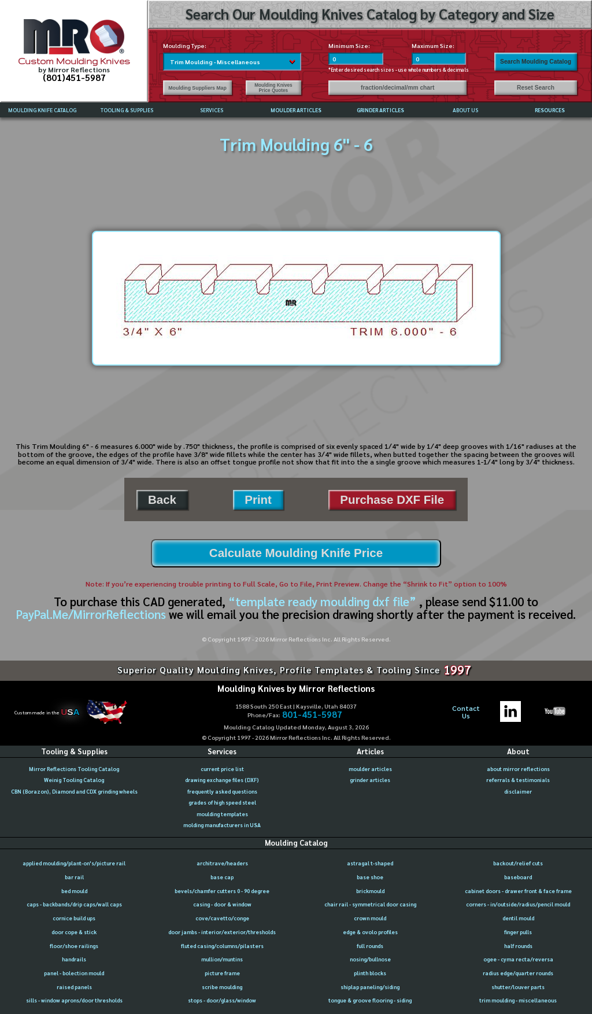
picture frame (222, 972)
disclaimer (518, 791)
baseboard (518, 876)
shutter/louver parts (518, 986)
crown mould (370, 918)
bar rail (74, 876)
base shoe (370, 876)
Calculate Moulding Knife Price (296, 552)
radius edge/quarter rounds (518, 972)
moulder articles (370, 768)
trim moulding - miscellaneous (518, 1000)
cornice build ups (74, 918)
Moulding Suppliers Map (197, 88)
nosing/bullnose (370, 959)
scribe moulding (222, 986)
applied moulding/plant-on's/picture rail (74, 863)
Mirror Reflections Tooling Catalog (74, 768)
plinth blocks (370, 972)
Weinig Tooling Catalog (74, 779)
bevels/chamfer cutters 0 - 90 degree (222, 890)
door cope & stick (74, 931)
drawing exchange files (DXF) (222, 779)
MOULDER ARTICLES (296, 109)
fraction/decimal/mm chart (397, 87)
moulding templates (222, 813)
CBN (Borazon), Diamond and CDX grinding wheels (74, 791)
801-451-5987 (312, 714)
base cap (222, 876)
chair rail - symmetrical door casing (370, 904)
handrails (74, 959)
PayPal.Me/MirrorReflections (92, 614)
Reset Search (535, 87)
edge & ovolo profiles (370, 931)
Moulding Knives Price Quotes (273, 88)
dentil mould (518, 918)
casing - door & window (222, 904)
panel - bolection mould (74, 972)
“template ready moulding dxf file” (322, 601)
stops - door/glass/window (222, 1000)
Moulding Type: (184, 45)
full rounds (370, 945)
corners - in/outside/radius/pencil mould (518, 904)
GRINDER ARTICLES (380, 109)
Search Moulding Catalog (535, 61)
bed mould (74, 890)
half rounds (518, 945)
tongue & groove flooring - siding (370, 1000)
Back (162, 499)
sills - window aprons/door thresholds (74, 1000)
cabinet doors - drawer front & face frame (518, 890)
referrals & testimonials (518, 779)
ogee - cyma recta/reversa (518, 959)
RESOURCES (550, 109)
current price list (222, 768)
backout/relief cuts (518, 863)
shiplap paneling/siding (370, 986)
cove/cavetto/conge (222, 918)
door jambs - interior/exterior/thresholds (222, 931)
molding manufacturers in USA (222, 824)
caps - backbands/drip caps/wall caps (74, 904)
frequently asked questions (222, 791)
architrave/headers (222, 863)
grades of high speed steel (222, 802)
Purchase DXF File (392, 499)
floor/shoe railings (74, 945)
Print (258, 499)
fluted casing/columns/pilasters (222, 945)
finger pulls (518, 931)
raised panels (74, 986)
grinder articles (370, 779)
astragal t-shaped (370, 863)
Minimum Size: (349, 45)
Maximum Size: (433, 45)
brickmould (370, 890)
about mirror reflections (518, 768)
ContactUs (466, 712)
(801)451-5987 (74, 77)
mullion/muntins (222, 959)
